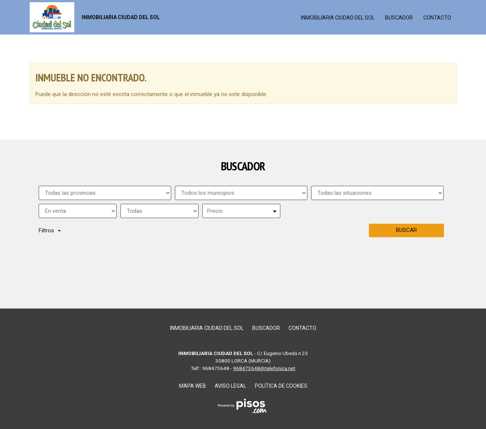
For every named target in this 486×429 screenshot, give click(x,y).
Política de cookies (281, 386)
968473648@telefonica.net (264, 368)
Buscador (399, 18)
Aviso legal (230, 386)
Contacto (437, 18)
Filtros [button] (50, 230)
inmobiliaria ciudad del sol (338, 18)
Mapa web (192, 386)
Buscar (406, 230)
